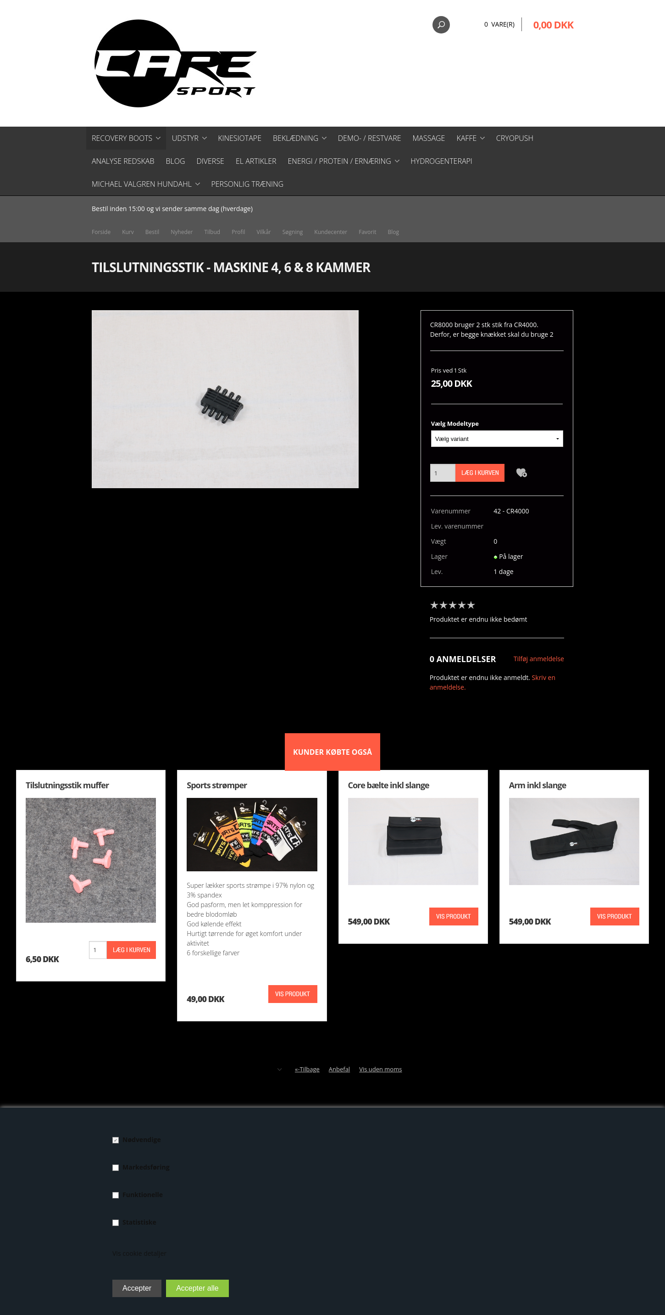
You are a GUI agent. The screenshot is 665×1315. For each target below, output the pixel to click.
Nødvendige (141, 1139)
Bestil (152, 232)
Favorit (367, 232)
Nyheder (182, 232)
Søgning (293, 232)
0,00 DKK (553, 24)
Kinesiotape (239, 138)
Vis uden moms (380, 1069)
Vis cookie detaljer (139, 1253)
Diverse (210, 161)
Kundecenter (330, 232)
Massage (429, 138)
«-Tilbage (307, 1069)
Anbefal (339, 1069)
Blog (175, 161)
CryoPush (514, 138)
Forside (101, 232)
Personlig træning (247, 184)
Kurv (128, 232)
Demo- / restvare (369, 138)
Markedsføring (146, 1167)
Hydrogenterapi (441, 161)
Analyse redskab (123, 161)
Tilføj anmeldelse (539, 658)
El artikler (256, 161)
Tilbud (212, 232)
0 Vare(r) (499, 24)
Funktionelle (142, 1194)
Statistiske (139, 1222)
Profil (238, 232)
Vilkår (264, 232)
